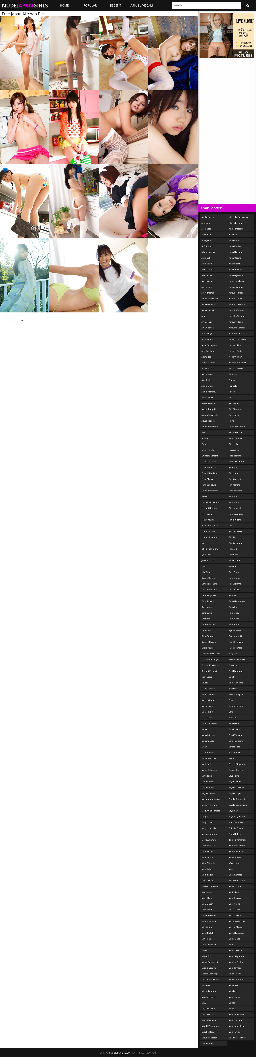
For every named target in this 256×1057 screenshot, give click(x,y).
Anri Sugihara (208, 351)
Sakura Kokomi (236, 706)
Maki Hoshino (208, 711)
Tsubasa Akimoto (237, 845)
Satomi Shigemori (237, 764)
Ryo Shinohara (236, 642)
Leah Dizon (207, 676)
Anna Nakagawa (209, 345)
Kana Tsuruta (208, 601)
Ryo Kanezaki (235, 636)
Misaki (205, 950)
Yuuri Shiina (235, 1031)
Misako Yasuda (209, 967)
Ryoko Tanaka (235, 647)
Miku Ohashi (208, 903)
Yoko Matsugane (237, 880)
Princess (233, 374)
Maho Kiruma (208, 694)
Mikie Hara (207, 898)
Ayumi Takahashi (210, 415)
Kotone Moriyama (210, 665)
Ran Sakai (233, 385)
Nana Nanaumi (236, 252)
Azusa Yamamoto (210, 426)
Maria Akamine (209, 758)
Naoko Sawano (236, 287)
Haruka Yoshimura (211, 502)
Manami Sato (208, 740)
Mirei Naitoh (208, 933)
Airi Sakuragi (208, 269)
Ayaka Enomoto (209, 385)
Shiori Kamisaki (236, 822)
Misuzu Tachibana (210, 979)
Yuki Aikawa (234, 903)
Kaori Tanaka (208, 636)
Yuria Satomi (235, 973)
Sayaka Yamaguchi (238, 804)
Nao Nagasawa (236, 275)
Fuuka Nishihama (210, 490)
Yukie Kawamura (237, 921)
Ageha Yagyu (208, 217)
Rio (230, 525)
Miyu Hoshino (208, 1008)
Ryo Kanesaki (235, 630)
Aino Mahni (207, 263)
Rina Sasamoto (236, 513)
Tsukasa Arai (235, 857)
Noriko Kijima (235, 345)
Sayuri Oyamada (237, 816)
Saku (231, 700)
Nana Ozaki (234, 263)
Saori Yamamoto (237, 735)
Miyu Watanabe (209, 1020)
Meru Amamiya (209, 839)
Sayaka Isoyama (236, 787)
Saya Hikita (234, 775)
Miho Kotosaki (208, 845)
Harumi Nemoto (209, 508)
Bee (203, 432)
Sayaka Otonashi (237, 799)
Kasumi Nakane (209, 642)
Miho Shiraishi (208, 863)
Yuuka (232, 1002)
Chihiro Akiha (208, 449)
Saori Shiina (234, 729)
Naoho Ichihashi (236, 281)
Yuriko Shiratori (236, 979)
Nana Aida (234, 234)
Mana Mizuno (208, 735)
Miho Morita (207, 857)
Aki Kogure (207, 287)
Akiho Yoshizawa (210, 298)
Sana (231, 711)
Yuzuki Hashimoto (238, 1037)
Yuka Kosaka (235, 898)
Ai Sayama (206, 240)
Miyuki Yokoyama (210, 1026)
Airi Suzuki (207, 275)
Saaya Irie (233, 653)
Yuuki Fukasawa (236, 1014)
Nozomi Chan (235, 356)
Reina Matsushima (238, 426)
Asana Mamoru (209, 362)
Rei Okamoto (235, 409)
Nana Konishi (235, 246)
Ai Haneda (206, 228)
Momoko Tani (235, 223)
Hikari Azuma (208, 519)
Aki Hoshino (207, 281)
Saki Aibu (233, 665)
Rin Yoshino (234, 484)
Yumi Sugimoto (236, 956)
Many (204, 746)
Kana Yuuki (207, 612)
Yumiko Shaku (236, 962)
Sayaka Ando (235, 781)
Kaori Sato (206, 630)
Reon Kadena (235, 438)
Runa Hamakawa (237, 601)
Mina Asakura (208, 909)
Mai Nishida (207, 706)
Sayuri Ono (234, 810)
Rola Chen (234, 572)
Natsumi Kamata (237, 327)
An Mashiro (207, 321)
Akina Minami (208, 304)
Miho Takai (207, 868)
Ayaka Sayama (208, 403)
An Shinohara (208, 327)
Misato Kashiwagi (210, 973)
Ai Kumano (207, 234)
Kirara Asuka (208, 647)
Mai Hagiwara (208, 700)
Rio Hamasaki (235, 531)
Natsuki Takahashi (237, 304)
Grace (205, 496)
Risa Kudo (233, 566)
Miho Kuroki (207, 851)
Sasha (231, 758)
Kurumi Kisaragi (209, 671)
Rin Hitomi (234, 473)
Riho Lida (233, 444)
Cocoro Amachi (209, 467)
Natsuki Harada (236, 292)
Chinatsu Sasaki (209, 461)
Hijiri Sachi (207, 513)
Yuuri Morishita (236, 1026)
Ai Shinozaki (207, 246)
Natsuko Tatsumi (237, 316)
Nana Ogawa (235, 257)
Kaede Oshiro (208, 578)
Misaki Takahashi (210, 962)
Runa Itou (233, 607)
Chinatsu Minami (210, 455)
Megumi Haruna (209, 804)
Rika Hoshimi (235, 455)
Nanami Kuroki (236, 269)
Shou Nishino (235, 834)
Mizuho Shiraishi (210, 1037)
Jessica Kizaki (208, 560)
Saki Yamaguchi (236, 694)
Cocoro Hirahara (210, 473)
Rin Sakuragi (235, 479)
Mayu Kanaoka (209, 787)
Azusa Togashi (208, 420)
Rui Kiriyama (235, 583)
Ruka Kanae (234, 589)
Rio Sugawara (235, 543)
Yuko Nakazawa (236, 933)
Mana (204, 729)
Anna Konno (207, 339)
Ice (203, 543)
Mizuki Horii (207, 1043)
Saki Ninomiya (236, 671)
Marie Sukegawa (209, 770)
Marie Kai (206, 764)
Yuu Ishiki (233, 991)
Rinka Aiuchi (235, 519)
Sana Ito (233, 717)
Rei (230, 397)
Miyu (204, 1002)
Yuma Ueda (234, 938)
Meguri (205, 816)
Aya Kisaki (206, 380)
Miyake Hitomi (209, 997)
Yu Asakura (234, 892)
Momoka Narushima (239, 217)
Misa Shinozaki (209, 944)
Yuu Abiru (234, 985)
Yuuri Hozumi (235, 1020)
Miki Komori (207, 892)
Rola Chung (234, 578)
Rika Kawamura (236, 461)
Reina (231, 420)
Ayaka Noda (207, 397)
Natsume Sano (236, 321)
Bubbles (205, 438)
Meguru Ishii (208, 822)
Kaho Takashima (209, 583)
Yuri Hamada (235, 967)
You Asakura (235, 886)
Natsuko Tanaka (236, 310)
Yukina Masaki (236, 927)
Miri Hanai (206, 938)
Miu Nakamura (209, 991)
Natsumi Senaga (236, 333)
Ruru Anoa (234, 618)
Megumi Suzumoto (211, 810)
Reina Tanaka (235, 432)
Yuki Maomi (234, 909)
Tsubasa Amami (236, 851)
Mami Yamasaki (209, 723)
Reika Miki (234, 415)
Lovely (205, 682)
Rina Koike (234, 502)
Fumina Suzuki (209, 484)
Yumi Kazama (235, 950)
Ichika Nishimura (210, 548)
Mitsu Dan (206, 985)
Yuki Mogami (235, 915)
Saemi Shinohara (237, 659)
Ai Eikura (206, 223)
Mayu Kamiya (208, 781)
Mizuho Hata (208, 1031)
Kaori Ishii (206, 618)
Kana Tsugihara (209, 595)
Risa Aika (233, 548)
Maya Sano (207, 775)
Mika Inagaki (207, 874)
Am (203, 316)
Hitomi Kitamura (210, 537)
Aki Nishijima (208, 292)
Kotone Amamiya (210, 659)
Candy (205, 444)
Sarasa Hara (234, 746)
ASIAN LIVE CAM (141, 5)
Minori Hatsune (209, 921)
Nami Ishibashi (236, 228)
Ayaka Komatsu (209, 391)
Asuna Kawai (208, 374)
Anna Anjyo (207, 333)
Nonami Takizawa (237, 339)
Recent (115, 5)
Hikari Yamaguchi (210, 525)
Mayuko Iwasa (208, 793)
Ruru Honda (235, 624)
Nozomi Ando (235, 351)
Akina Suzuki (208, 310)
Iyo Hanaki (207, 554)
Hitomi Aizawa (208, 531)
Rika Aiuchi (234, 449)
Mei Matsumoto (209, 834)
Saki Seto (233, 676)
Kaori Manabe (208, 624)
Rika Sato (233, 467)
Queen (232, 380)
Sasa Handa (234, 752)
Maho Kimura (208, 688)
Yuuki (231, 1008)
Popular (90, 5)
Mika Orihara (208, 880)
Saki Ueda (233, 688)
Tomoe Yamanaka (238, 839)
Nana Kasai (234, 240)
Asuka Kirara (208, 368)
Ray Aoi (232, 391)
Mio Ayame (207, 927)
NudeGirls (25, 5)
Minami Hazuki (209, 915)
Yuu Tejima (234, 997)
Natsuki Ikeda (235, 298)
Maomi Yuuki (208, 752)
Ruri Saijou (234, 612)
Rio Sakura (234, 537)
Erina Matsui (207, 479)
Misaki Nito (207, 956)
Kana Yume (207, 607)
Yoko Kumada (235, 874)
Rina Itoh (233, 496)
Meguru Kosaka (209, 828)
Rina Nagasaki (235, 508)
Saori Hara (234, 723)
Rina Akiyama (235, 490)
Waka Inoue (234, 863)
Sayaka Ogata (235, 793)
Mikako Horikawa (210, 886)
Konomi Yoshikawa (211, 653)
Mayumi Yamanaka (211, 799)
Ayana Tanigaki (209, 409)
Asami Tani (207, 356)
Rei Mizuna (234, 403)
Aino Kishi (206, 257)
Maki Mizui (207, 717)
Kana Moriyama (209, 589)
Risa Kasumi (234, 560)
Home (64, 5)
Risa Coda (233, 554)
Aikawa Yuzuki (208, 252)
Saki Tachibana (236, 682)
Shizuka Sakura (236, 828)
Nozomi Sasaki (236, 368)
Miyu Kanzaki (208, 1014)
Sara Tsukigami (236, 740)
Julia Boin (206, 572)
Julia (204, 566)
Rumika (232, 595)
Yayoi (231, 868)
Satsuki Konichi (236, 770)
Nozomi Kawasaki (237, 362)
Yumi (231, 944)
